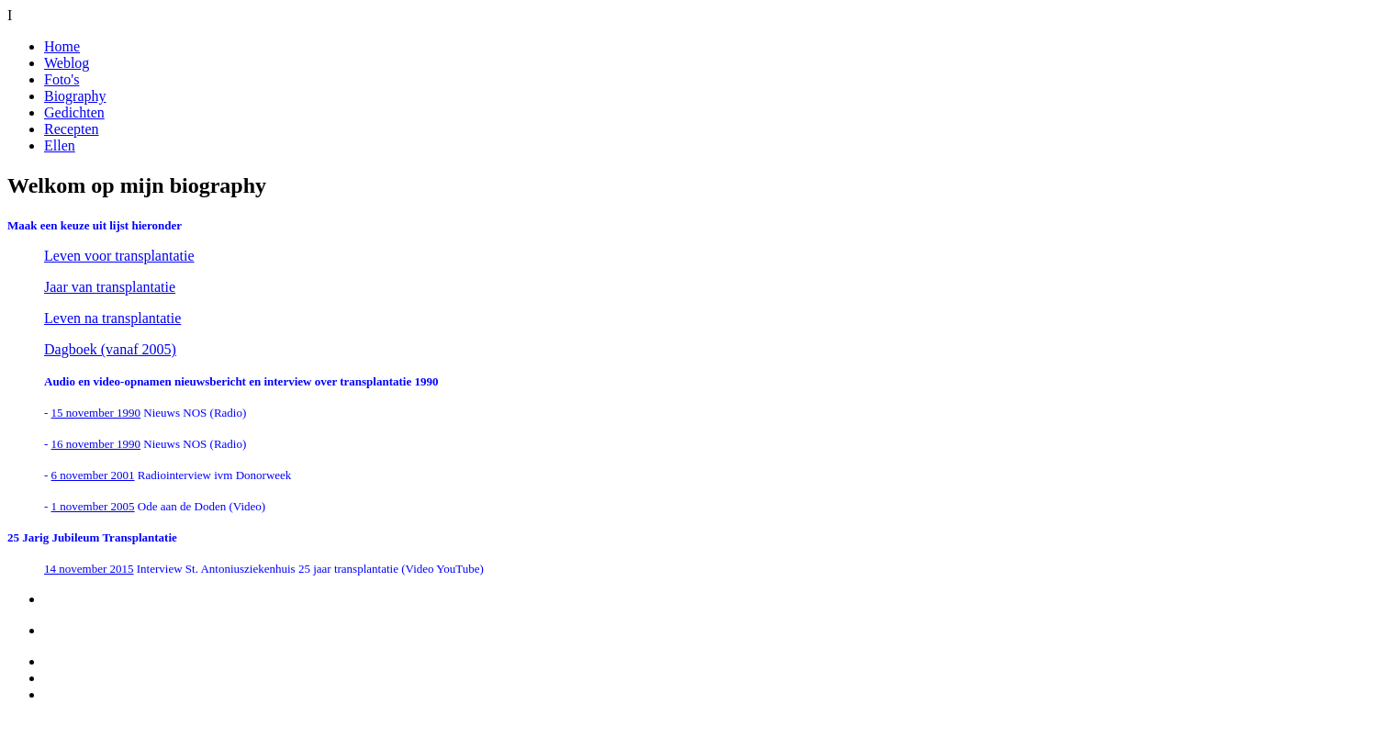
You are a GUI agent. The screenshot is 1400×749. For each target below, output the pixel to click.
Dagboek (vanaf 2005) (110, 349)
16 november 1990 (95, 444)
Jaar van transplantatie (109, 287)
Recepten (71, 129)
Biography (75, 96)
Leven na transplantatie (112, 318)
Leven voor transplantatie (119, 255)
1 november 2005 (93, 506)
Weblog (66, 63)
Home (62, 46)
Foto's (61, 79)
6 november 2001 (93, 475)
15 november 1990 (95, 412)
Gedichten (74, 112)
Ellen (59, 145)
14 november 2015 (88, 569)
